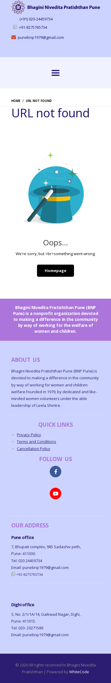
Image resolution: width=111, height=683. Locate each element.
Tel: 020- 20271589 (27, 628)
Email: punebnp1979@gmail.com (40, 567)
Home (15, 101)
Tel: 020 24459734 (26, 560)
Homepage (55, 270)
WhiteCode (79, 671)
